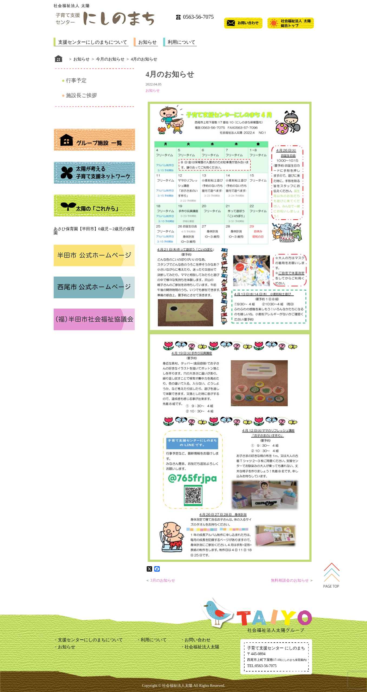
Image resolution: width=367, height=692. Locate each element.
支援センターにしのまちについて (92, 42)
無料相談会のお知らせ (290, 580)
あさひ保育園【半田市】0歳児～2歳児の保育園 (94, 231)
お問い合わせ (198, 639)
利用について (181, 42)
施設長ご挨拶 (81, 95)
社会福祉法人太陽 (202, 647)
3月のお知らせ (162, 580)
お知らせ (147, 42)
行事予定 (76, 80)
